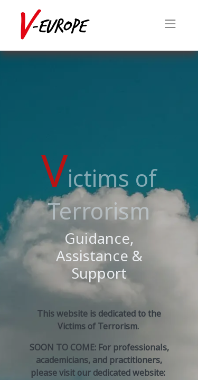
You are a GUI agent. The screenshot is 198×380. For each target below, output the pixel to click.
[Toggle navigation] (170, 25)
